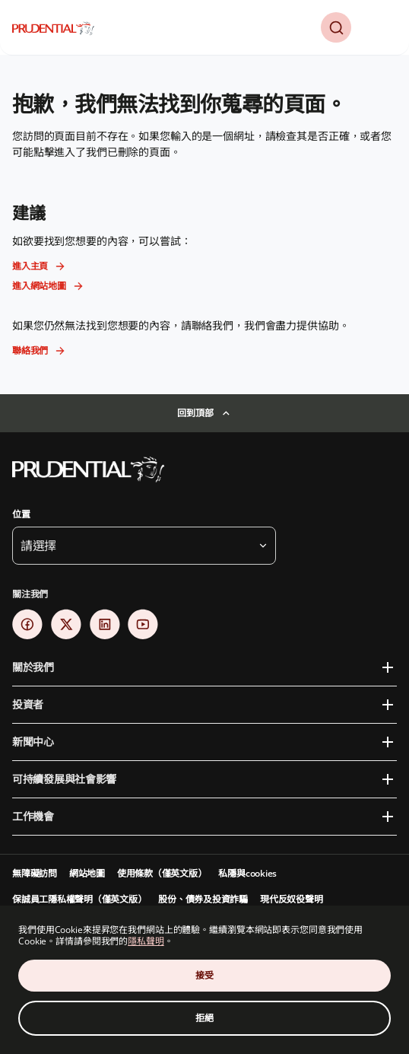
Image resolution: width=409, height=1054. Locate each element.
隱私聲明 (146, 941)
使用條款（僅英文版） (162, 873)
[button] (336, 27)
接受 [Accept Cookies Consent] (204, 975)
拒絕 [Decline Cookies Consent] (204, 1017)
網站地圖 (87, 873)
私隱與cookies (247, 873)
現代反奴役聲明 (291, 899)
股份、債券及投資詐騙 (203, 899)
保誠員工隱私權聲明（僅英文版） (79, 899)
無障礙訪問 (34, 873)
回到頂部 (195, 412)
